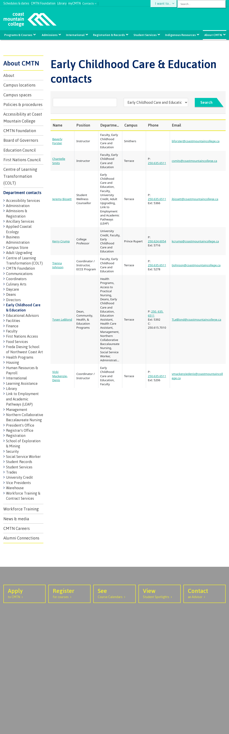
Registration (15, 435)
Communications (19, 273)
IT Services (129, 704)
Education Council (19, 150)
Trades (11, 472)
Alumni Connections (21, 537)
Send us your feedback (166, 695)
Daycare (12, 289)
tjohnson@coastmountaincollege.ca (196, 265)
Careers (126, 710)
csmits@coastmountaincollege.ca (194, 161)
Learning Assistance (22, 383)
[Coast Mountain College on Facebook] (195, 682)
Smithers (51, 697)
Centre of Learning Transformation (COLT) (20, 176)
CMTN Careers (16, 528)
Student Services (144, 35)
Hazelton (51, 702)
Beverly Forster (57, 141)
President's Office (20, 425)
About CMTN (212, 35)
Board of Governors (20, 140)
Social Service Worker (23, 456)
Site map (103, 728)
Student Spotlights (159, 593)
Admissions (50, 35)
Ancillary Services (20, 221)
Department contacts (22, 192)
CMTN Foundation (43, 2)
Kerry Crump (61, 241)
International (75, 35)
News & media (16, 518)
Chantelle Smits (58, 161)
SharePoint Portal (133, 697)
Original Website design (128, 728)
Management (16, 409)
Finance (12, 326)
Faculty (11, 331)
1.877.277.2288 (17, 676)
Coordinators (16, 279)
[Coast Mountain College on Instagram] (202, 682)
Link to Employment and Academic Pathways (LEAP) (22, 398)
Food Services (17, 341)
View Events (202, 640)
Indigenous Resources (180, 35)
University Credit (19, 477)
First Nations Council (22, 159)
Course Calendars (114, 593)
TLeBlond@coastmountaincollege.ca (196, 319)
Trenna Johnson (58, 265)
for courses (69, 593)
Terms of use (85, 728)
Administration (18, 205)
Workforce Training (21, 508)
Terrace (50, 687)
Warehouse (15, 488)
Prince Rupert (54, 692)
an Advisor (204, 593)
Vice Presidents (18, 482)
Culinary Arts (16, 284)
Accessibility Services (23, 200)
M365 (124, 677)
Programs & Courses (19, 35)
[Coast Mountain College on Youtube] (211, 682)
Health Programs (19, 357)
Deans (11, 294)
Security (12, 451)
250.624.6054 (157, 241)
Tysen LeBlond (62, 319)
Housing (12, 362)
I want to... (164, 4)
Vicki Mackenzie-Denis (60, 376)
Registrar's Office (19, 430)
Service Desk (130, 690)
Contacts (88, 3)
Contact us (13, 685)
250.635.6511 (157, 163)
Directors (13, 300)
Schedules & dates (16, 2)
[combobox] (201, 3)
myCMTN (74, 2)
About (8, 75)
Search (206, 102)
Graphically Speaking (164, 728)
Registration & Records (109, 35)
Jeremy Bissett (62, 199)
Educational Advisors (22, 315)
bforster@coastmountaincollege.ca (195, 141)
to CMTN (24, 593)
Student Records (19, 461)
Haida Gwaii (53, 707)
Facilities (13, 320)
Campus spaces (17, 94)
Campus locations (19, 84)
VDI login (127, 683)
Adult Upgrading (19, 252)
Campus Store (17, 247)
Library (62, 2)
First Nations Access (22, 336)
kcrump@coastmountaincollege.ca (195, 241)
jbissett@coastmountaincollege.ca (195, 199)
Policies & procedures (22, 104)
